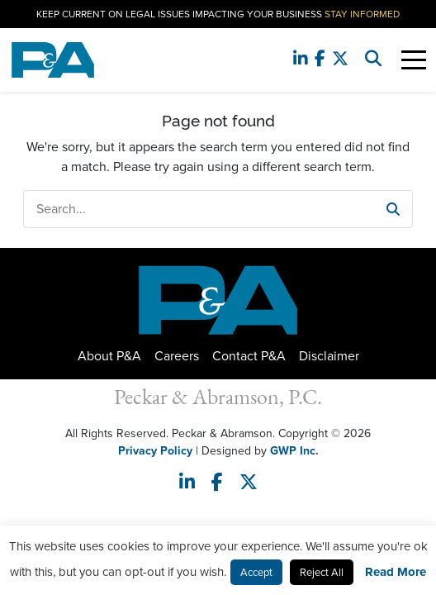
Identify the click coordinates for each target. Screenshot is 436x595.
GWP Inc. (294, 450)
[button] (393, 209)
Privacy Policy (155, 450)
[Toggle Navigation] (413, 60)
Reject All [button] (322, 572)
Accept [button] (256, 572)
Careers (176, 355)
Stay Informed (362, 14)
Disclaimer (329, 355)
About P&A (109, 355)
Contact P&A (249, 355)
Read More (395, 572)
